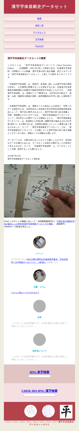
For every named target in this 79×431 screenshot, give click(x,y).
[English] (39, 46)
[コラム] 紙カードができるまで (25, 293)
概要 (39, 19)
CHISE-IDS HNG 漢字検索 (39, 390)
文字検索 (39, 39)
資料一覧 (39, 25)
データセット (39, 32)
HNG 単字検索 (39, 372)
